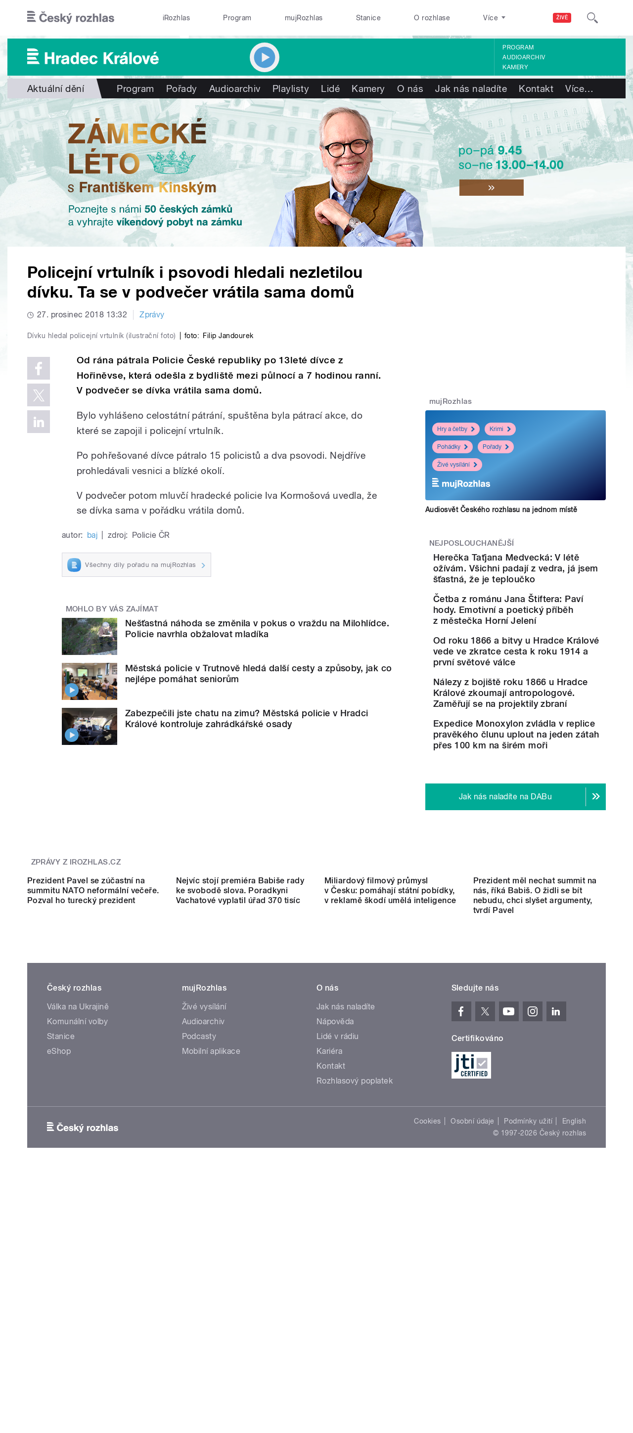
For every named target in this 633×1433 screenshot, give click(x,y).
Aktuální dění (55, 88)
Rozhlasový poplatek (354, 1298)
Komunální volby (77, 1238)
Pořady (181, 88)
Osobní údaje (473, 1338)
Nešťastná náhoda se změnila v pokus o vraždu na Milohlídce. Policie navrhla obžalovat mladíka (257, 838)
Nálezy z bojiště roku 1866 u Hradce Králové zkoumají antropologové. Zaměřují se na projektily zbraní (546, 741)
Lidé (330, 88)
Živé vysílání (457, 464)
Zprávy (152, 314)
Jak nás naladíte (471, 88)
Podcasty (199, 1253)
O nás (410, 88)
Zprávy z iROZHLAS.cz (76, 990)
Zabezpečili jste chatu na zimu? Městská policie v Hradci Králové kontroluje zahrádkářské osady (246, 928)
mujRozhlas (304, 18)
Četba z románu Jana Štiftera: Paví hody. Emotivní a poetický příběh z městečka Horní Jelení (546, 636)
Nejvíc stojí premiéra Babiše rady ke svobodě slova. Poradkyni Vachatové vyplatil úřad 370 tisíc (240, 1107)
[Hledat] (592, 18)
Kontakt (536, 88)
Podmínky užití (528, 1338)
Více (579, 88)
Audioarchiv (523, 57)
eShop (59, 1268)
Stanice (368, 18)
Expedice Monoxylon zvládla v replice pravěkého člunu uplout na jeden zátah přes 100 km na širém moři (547, 799)
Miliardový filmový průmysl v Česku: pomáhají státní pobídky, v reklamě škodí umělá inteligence (390, 1107)
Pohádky (452, 446)
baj (92, 744)
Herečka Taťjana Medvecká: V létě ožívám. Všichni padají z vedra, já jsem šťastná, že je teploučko (544, 579)
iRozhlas (176, 18)
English (574, 1338)
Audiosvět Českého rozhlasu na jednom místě (501, 510)
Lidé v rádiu (337, 1253)
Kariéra (329, 1268)
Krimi (500, 429)
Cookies (427, 1338)
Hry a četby (456, 429)
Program (237, 18)
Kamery (515, 67)
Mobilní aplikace (211, 1268)
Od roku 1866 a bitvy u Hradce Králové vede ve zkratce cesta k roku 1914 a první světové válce (544, 689)
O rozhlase (432, 18)
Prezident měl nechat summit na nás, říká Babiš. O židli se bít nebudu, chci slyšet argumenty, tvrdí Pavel (535, 1112)
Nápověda (335, 1238)
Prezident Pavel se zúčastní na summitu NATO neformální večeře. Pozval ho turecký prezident (93, 1107)
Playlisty (290, 88)
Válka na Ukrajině (78, 1223)
